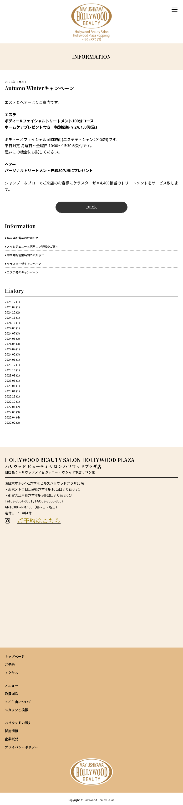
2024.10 (10, 323)
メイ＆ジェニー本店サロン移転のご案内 (32, 246)
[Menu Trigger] (174, 9)
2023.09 (10, 375)
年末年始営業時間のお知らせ (25, 255)
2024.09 (10, 328)
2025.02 (10, 307)
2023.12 (10, 365)
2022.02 (10, 422)
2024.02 (10, 354)
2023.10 (10, 370)
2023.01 (10, 391)
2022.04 (10, 417)
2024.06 (10, 338)
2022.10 (10, 401)
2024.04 (10, 349)
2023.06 (10, 386)
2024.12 (10, 312)
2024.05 (10, 344)
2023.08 (10, 380)
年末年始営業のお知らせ (22, 238)
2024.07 (10, 333)
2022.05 (10, 412)
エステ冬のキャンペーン (22, 272)
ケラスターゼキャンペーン (24, 263)
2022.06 (10, 407)
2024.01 (10, 359)
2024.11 (10, 317)
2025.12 (10, 302)
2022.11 (10, 396)
